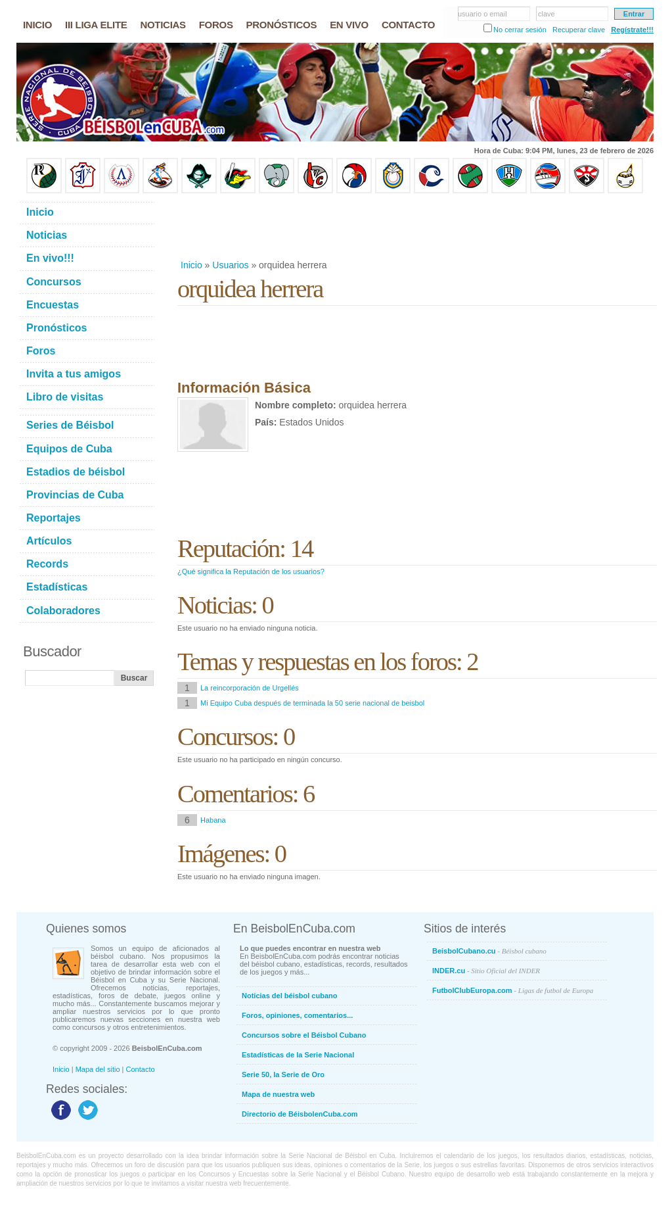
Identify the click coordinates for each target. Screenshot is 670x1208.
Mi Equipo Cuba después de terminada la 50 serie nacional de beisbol (312, 703)
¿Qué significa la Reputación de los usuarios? (250, 571)
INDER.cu (486, 971)
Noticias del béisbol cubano (289, 996)
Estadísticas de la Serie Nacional (298, 1055)
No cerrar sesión (520, 30)
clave (546, 14)
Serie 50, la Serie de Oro (283, 1074)
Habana (213, 820)
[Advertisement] (416, 226)
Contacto (140, 1069)
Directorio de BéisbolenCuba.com (300, 1114)
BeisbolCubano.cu (489, 951)
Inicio (191, 265)
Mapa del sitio (98, 1069)
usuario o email (482, 14)
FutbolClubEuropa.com (512, 990)
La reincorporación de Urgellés (249, 688)
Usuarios (230, 265)
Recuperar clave (578, 30)
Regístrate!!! (632, 30)
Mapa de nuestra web (278, 1094)
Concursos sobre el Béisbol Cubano (304, 1035)
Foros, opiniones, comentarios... (297, 1015)
